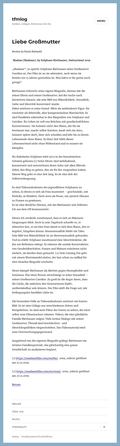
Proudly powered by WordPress (37, 436)
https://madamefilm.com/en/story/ (38, 371)
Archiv (16, 419)
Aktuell (16, 403)
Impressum (19, 426)
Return (16, 384)
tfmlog (19, 19)
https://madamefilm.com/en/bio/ (37, 358)
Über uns (18, 411)
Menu (101, 20)
